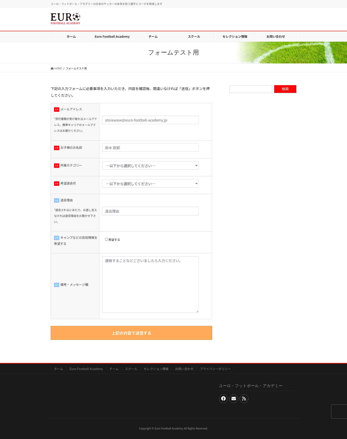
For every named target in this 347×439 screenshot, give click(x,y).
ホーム (58, 368)
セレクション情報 (156, 368)
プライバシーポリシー (215, 368)
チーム (114, 368)
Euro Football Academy (86, 368)
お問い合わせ (184, 368)
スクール (131, 368)
